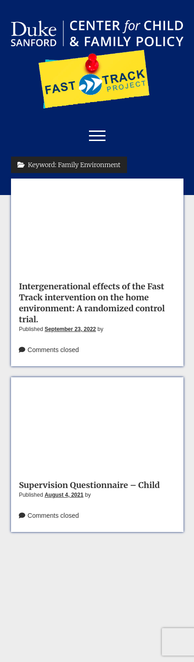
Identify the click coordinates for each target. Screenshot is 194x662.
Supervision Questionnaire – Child (89, 485)
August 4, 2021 (63, 495)
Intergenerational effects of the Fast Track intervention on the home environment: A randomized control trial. (92, 303)
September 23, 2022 (70, 329)
